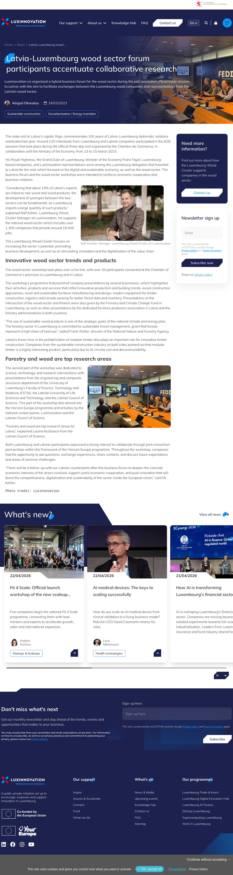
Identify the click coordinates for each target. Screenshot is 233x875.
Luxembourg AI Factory (197, 805)
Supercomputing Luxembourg (202, 817)
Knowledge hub (145, 805)
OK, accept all (149, 869)
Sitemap (140, 824)
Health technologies (109, 653)
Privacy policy (189, 250)
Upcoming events (146, 799)
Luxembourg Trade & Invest (200, 792)
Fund (76, 811)
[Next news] (225, 675)
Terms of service (212, 250)
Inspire (77, 792)
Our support (68, 23)
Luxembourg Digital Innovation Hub (205, 799)
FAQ (144, 23)
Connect (78, 805)
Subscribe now (202, 263)
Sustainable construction (23, 114)
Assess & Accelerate (87, 799)
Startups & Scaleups (26, 653)
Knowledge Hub (124, 23)
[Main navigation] (227, 22)
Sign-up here (132, 703)
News (21, 45)
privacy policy (203, 275)
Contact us (167, 23)
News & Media (144, 792)
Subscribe (217, 739)
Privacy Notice (39, 739)
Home (9, 45)
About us (95, 23)
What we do (81, 817)
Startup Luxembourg (196, 811)
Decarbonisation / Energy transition (72, 114)
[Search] (206, 22)
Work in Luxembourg (196, 824)
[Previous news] (217, 675)
